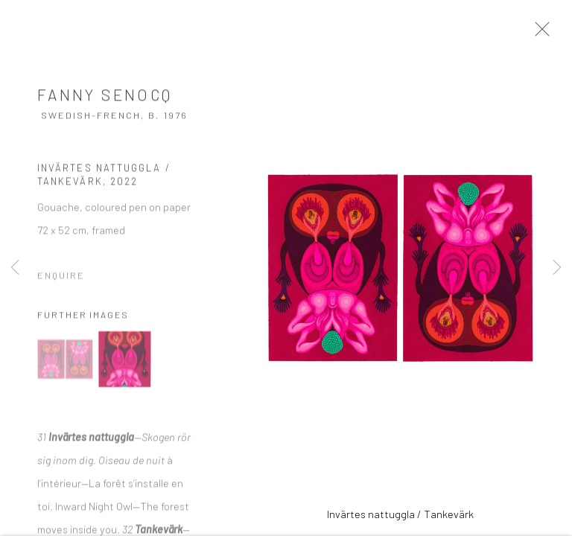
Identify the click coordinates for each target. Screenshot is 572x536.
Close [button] (549, 33)
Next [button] (557, 268)
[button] (65, 364)
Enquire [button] (61, 280)
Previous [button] (15, 268)
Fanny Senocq (104, 99)
